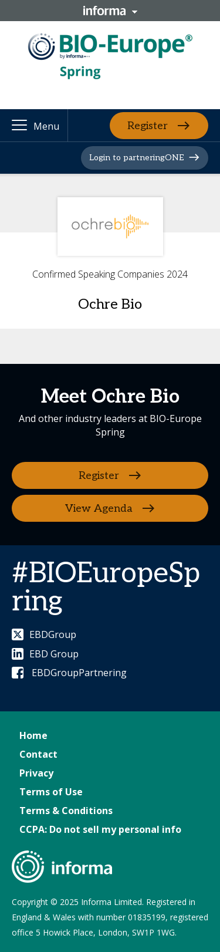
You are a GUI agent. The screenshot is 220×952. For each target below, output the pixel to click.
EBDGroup (44, 634)
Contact (38, 754)
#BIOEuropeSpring (106, 588)
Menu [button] (46, 126)
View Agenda (99, 508)
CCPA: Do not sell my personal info (100, 829)
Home (33, 735)
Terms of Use (51, 791)
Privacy (36, 773)
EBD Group (45, 653)
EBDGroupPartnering (69, 672)
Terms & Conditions (66, 810)
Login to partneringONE (136, 158)
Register (147, 125)
